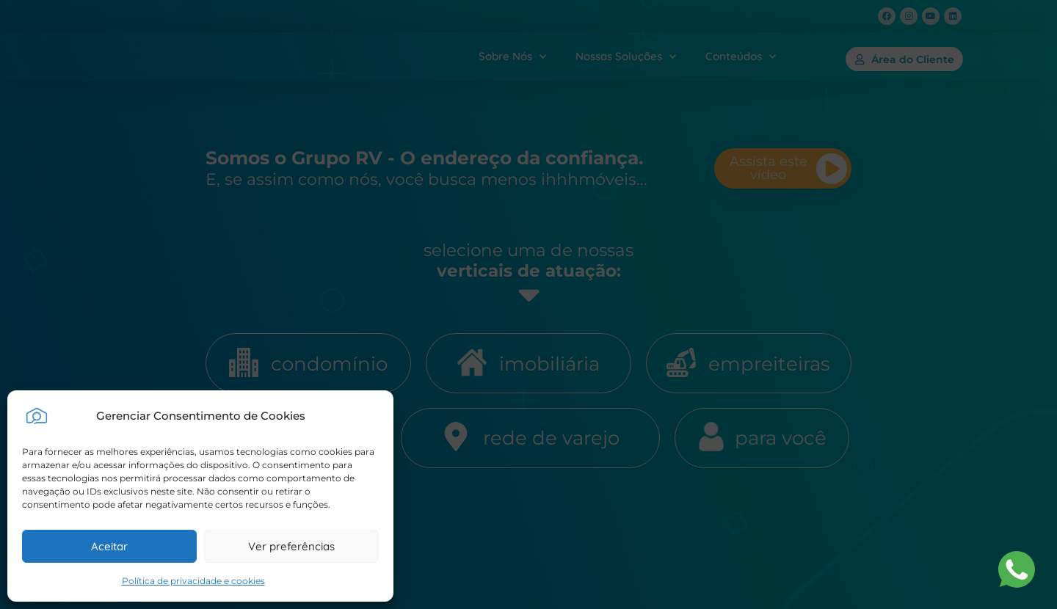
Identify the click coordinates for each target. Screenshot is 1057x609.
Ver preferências (291, 546)
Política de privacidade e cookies (193, 580)
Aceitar (109, 546)
